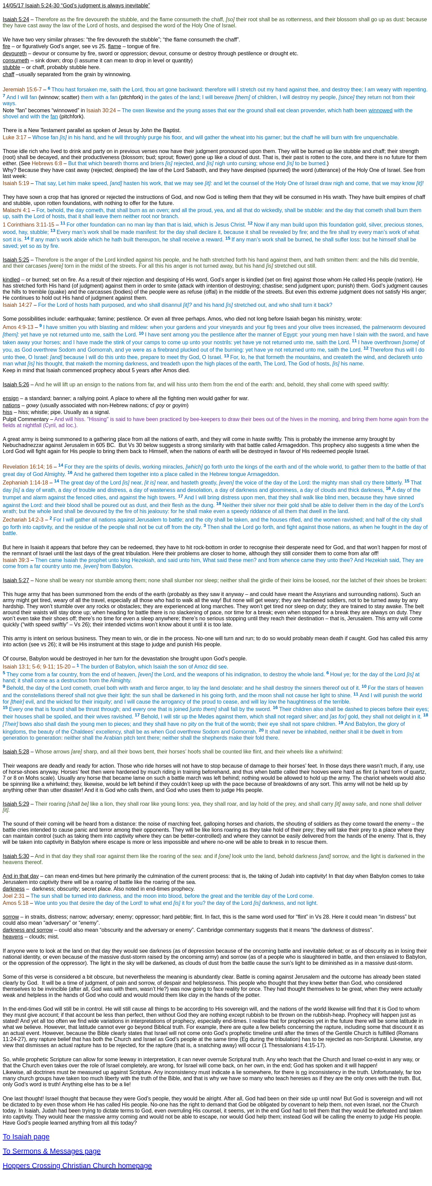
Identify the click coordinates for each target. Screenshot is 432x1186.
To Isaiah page (26, 1137)
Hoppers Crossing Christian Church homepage (77, 1166)
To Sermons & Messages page (52, 1151)
